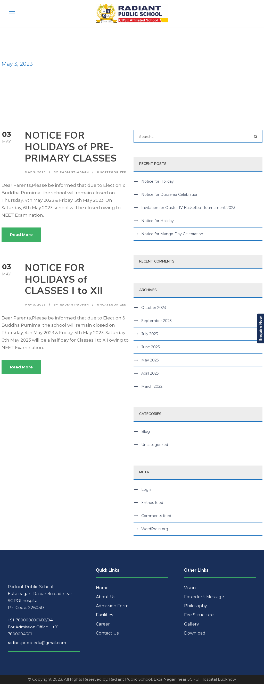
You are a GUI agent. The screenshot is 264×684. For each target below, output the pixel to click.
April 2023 (150, 373)
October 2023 (153, 307)
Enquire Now (260, 328)
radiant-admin (74, 172)
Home (102, 587)
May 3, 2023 (35, 172)
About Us (105, 596)
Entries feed (152, 502)
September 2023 (156, 320)
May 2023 (150, 360)
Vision (190, 587)
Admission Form (112, 605)
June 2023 (150, 347)
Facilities (104, 614)
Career (103, 624)
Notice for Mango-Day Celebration (172, 234)
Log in (147, 489)
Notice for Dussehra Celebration (170, 194)
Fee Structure (199, 614)
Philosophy (195, 605)
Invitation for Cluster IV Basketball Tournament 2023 (188, 207)
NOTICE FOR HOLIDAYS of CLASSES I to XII (64, 279)
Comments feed (156, 515)
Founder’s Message (204, 596)
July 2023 (149, 334)
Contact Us (107, 633)
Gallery (191, 624)
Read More (21, 234)
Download (194, 633)
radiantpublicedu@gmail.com (37, 642)
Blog (145, 431)
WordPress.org (154, 529)
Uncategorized (112, 172)
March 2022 (151, 386)
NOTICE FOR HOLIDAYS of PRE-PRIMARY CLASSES (71, 147)
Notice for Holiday (157, 181)
